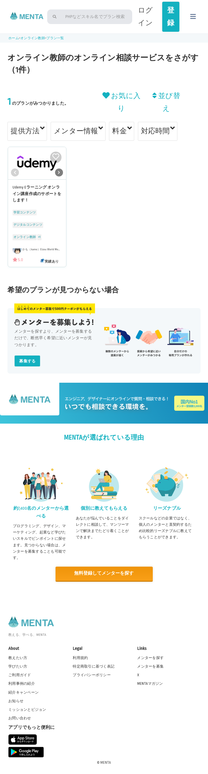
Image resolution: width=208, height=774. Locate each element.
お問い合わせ (19, 718)
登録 (170, 17)
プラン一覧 (55, 38)
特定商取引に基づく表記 (93, 666)
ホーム (13, 38)
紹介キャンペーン (23, 692)
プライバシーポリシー (92, 675)
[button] (59, 172)
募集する (27, 361)
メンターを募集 (150, 666)
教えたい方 (17, 658)
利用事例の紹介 (21, 683)
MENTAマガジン (150, 683)
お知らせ (15, 700)
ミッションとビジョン (27, 709)
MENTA (105, 762)
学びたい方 (17, 666)
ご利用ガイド (19, 675)
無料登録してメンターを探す (104, 573)
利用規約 (80, 658)
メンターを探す (150, 658)
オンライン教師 (32, 38)
